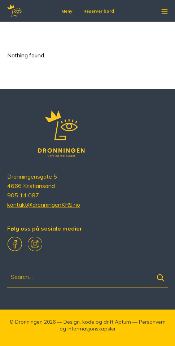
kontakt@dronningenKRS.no (43, 204)
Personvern (152, 322)
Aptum (123, 322)
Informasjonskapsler (91, 328)
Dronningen (29, 322)
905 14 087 (23, 195)
